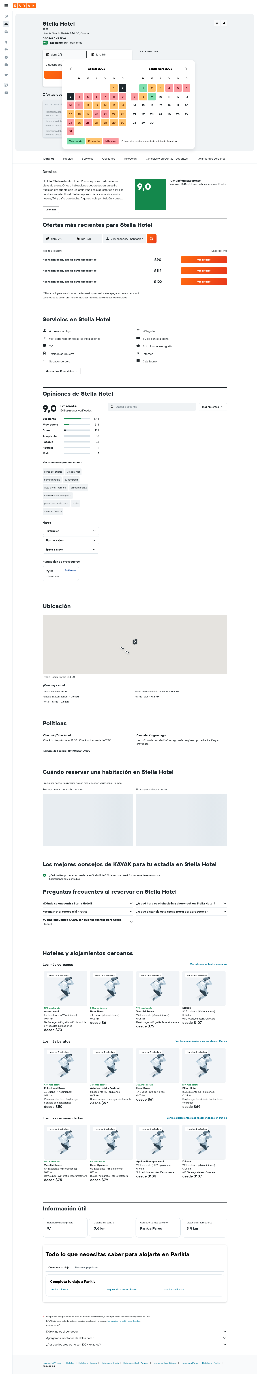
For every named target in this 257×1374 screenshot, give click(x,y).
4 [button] (79, 96)
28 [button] (105, 122)
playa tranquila (52, 479)
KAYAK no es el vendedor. (136, 1331)
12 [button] (88, 105)
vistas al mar (73, 471)
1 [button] (113, 88)
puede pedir (71, 479)
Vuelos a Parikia (59, 1289)
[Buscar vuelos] (6, 16)
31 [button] (70, 131)
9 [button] (122, 96)
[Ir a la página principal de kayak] (24, 5)
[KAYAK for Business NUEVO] (6, 64)
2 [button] (122, 88)
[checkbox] (61, 573)
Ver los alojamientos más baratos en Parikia (201, 1041)
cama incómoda (53, 511)
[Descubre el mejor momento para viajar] (6, 57)
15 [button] (114, 105)
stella (75, 503)
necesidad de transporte (57, 495)
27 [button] (96, 122)
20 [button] (96, 114)
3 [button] (70, 96)
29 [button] (113, 122)
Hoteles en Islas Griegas (165, 1363)
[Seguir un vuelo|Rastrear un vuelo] (6, 49)
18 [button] (79, 114)
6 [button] (96, 96)
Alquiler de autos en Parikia (122, 1289)
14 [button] (105, 105)
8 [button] (114, 96)
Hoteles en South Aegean (135, 1363)
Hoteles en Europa (87, 1363)
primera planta (79, 487)
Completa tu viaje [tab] (58, 1267)
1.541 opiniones (73, 42)
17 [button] (70, 114)
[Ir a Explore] (6, 42)
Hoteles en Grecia (110, 1363)
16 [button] (122, 105)
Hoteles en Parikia (174, 1289)
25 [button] (79, 122)
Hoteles (70, 1363)
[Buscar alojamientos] (6, 24)
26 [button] (87, 122)
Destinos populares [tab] (86, 1267)
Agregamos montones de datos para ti (136, 1338)
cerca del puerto (53, 471)
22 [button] (113, 114)
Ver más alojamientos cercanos (208, 964)
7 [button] (105, 96)
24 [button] (70, 122)
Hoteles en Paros (189, 1363)
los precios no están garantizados (124, 1321)
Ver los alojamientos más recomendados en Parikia (197, 1117)
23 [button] (122, 114)
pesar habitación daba (56, 503)
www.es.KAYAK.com (52, 1363)
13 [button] (96, 105)
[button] (6, 6)
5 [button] (88, 96)
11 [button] (79, 105)
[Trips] (6, 75)
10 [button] (70, 105)
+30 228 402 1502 (54, 37)
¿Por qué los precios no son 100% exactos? (136, 1344)
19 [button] (88, 114)
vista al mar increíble (55, 487)
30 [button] (122, 122)
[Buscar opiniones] (155, 406)
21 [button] (105, 114)
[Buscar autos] (6, 31)
